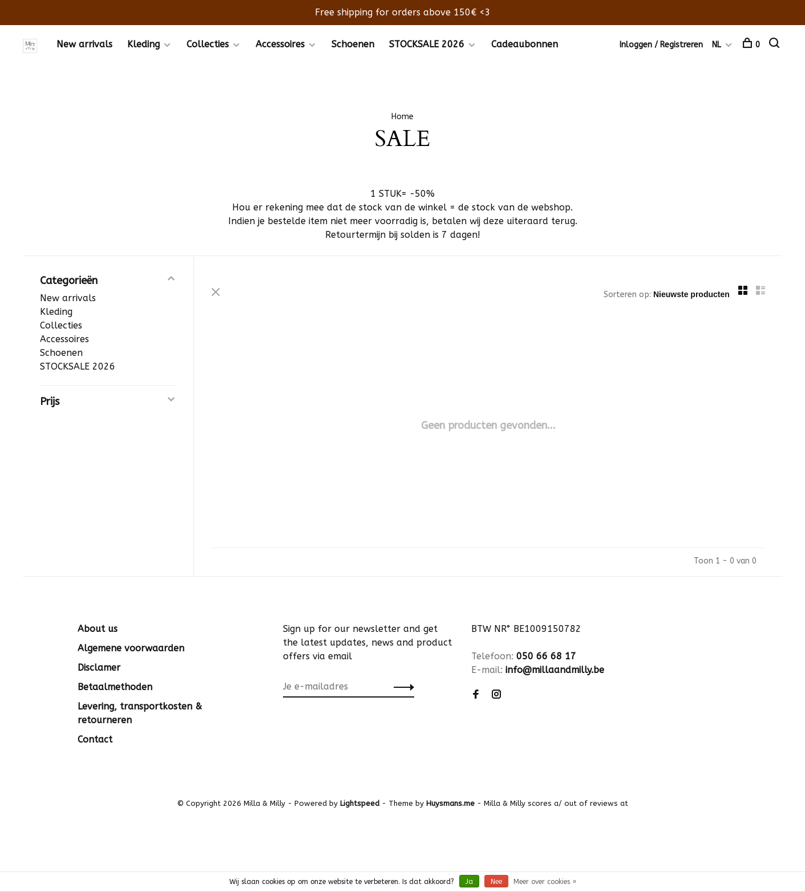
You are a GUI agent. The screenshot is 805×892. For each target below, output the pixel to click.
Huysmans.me (451, 803)
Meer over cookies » (544, 882)
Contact (95, 739)
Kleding (143, 44)
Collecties (208, 44)
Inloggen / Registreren (661, 45)
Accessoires (280, 44)
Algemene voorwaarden (131, 648)
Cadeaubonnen (524, 44)
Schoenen (352, 44)
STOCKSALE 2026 (426, 44)
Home (402, 116)
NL (716, 45)
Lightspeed (359, 803)
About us (98, 628)
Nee (496, 882)
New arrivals (84, 44)
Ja (469, 882)
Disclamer (99, 667)
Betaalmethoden (115, 687)
